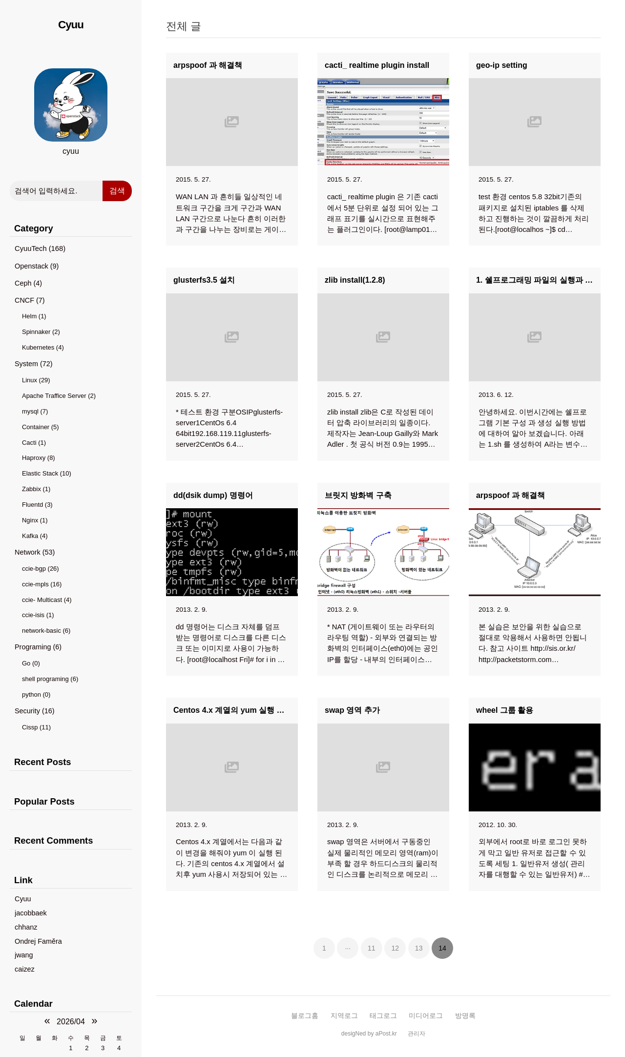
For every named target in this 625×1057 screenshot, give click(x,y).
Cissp (36, 727)
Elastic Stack (46, 473)
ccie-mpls (42, 584)
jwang (24, 955)
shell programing (50, 679)
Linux (36, 380)
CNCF (30, 300)
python (36, 694)
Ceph (28, 283)
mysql (35, 411)
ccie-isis (38, 615)
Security (35, 711)
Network (35, 552)
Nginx (35, 520)
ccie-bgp (40, 568)
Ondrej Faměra (38, 941)
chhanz (26, 927)
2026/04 (71, 1021)
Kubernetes (43, 347)
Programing (38, 647)
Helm (34, 316)
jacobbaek (31, 913)
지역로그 (344, 1015)
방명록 (465, 1015)
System (34, 364)
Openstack (37, 266)
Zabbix (36, 489)
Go (31, 663)
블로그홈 (304, 1015)
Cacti (34, 442)
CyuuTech (40, 248)
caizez (25, 969)
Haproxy (38, 457)
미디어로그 (426, 1015)
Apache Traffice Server (59, 395)
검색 (117, 191)
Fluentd (37, 504)
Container (40, 427)
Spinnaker (41, 331)
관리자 (416, 1033)
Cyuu (70, 25)
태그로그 (383, 1015)
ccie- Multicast (47, 599)
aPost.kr (386, 1033)
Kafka (35, 535)
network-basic (46, 630)
